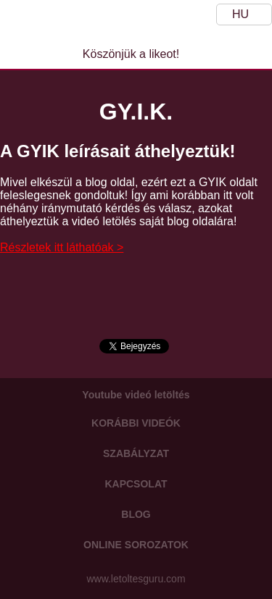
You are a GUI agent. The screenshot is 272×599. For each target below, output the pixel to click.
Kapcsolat (135, 484)
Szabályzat (136, 453)
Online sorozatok (136, 544)
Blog (135, 514)
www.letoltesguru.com (135, 579)
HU (240, 14)
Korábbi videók (136, 423)
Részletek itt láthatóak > (61, 247)
